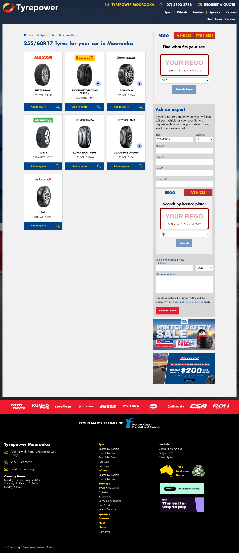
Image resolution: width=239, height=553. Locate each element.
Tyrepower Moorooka (129, 4)
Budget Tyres (166, 453)
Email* (159, 168)
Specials (215, 12)
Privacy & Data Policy (24, 547)
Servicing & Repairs (110, 501)
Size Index (164, 444)
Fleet (210, 18)
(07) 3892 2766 (178, 4)
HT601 (43, 212)
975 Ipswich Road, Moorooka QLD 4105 (33, 454)
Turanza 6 (126, 90)
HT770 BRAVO (43, 90)
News (218, 18)
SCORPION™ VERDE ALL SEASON (85, 92)
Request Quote (167, 310)
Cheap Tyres (166, 457)
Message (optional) (166, 274)
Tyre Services (106, 505)
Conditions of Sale (44, 547)
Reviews (230, 18)
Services (198, 12)
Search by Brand (108, 457)
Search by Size (107, 453)
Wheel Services (107, 509)
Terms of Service (194, 302)
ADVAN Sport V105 (84, 152)
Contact (231, 12)
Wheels (182, 12)
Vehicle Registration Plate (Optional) (170, 261)
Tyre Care (104, 461)
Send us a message (22, 469)
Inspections (105, 496)
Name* (160, 146)
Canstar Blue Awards (170, 448)
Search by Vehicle (109, 449)
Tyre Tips (104, 466)
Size (158, 134)
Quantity (200, 134)
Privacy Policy (171, 302)
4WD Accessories (109, 488)
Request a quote (216, 4)
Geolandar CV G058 (126, 152)
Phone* (160, 157)
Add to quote (38, 106)
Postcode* (161, 179)
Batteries (103, 492)
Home (29, 35)
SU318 (43, 152)
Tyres (168, 12)
